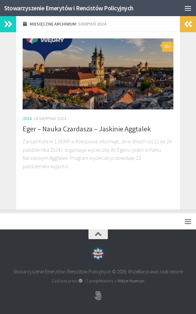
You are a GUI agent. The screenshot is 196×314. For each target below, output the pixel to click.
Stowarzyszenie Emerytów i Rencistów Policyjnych (74, 8)
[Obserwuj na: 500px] (98, 295)
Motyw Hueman (131, 281)
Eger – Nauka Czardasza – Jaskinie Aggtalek (87, 128)
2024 (27, 118)
